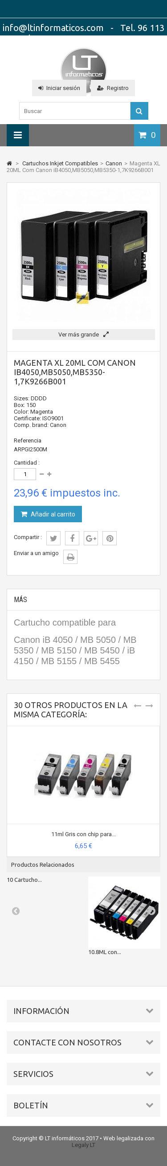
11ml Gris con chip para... (83, 834)
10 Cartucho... (24, 879)
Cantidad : (27, 462)
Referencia (27, 440)
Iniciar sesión (59, 88)
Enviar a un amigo (36, 553)
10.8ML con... (104, 952)
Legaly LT (83, 1145)
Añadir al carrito (52, 514)
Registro (113, 88)
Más (20, 599)
